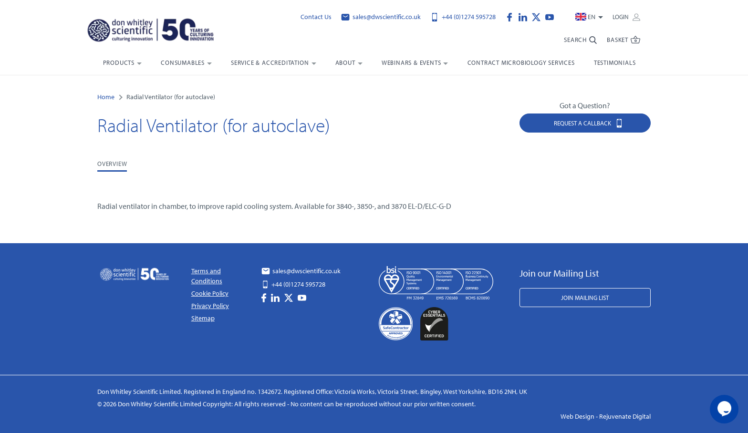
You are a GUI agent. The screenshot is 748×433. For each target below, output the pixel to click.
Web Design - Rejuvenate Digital (606, 416)
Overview (112, 163)
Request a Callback (588, 122)
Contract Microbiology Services (521, 62)
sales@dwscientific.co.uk (381, 16)
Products (119, 62)
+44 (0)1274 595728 (463, 16)
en (586, 16)
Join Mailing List (585, 297)
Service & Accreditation (270, 62)
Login (626, 17)
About (345, 62)
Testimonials (615, 62)
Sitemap (203, 318)
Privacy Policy (210, 305)
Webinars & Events (411, 62)
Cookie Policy (210, 293)
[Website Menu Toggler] (623, 43)
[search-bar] (580, 43)
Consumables (183, 62)
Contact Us (316, 16)
